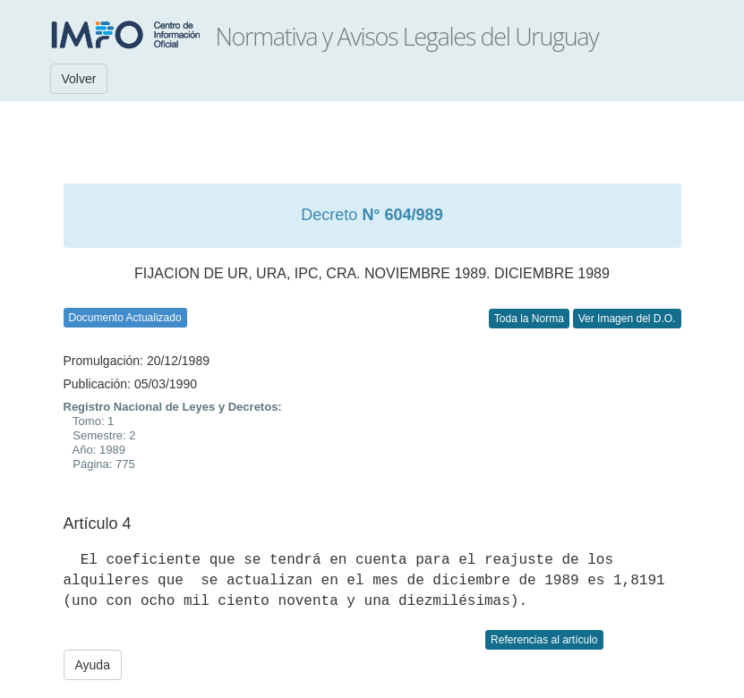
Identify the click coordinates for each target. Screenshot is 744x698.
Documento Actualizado (125, 317)
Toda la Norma (529, 318)
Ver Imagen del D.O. (627, 318)
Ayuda (92, 665)
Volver (79, 79)
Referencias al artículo (544, 640)
